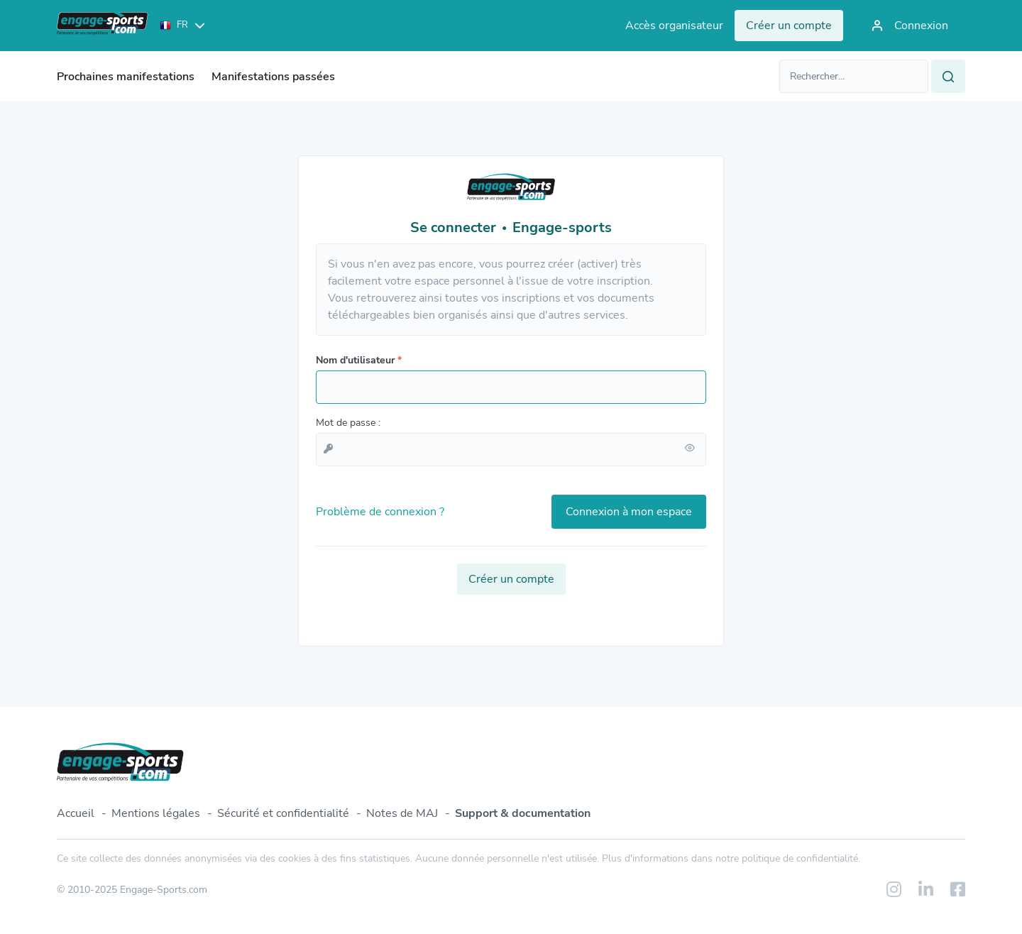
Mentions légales (155, 813)
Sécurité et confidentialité (283, 813)
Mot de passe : (348, 422)
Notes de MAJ (402, 813)
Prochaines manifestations (125, 76)
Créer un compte (511, 579)
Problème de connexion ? (380, 512)
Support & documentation (522, 813)
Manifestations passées (273, 76)
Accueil (75, 813)
